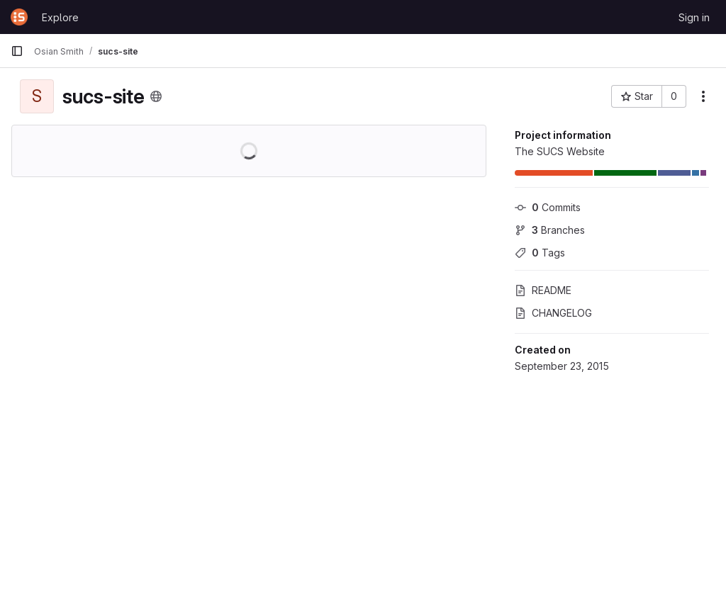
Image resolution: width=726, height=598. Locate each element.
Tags (540, 253)
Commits (548, 207)
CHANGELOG (553, 313)
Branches (550, 230)
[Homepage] (19, 17)
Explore (60, 17)
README (543, 290)
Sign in (694, 17)
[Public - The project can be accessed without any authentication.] (156, 96)
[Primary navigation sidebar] (17, 51)
